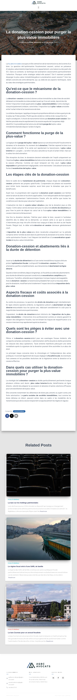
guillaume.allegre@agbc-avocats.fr (16, 678)
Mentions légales (12, 695)
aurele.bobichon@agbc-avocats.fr (16, 683)
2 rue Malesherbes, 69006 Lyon (38, 677)
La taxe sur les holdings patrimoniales (24, 503)
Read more (44, 511)
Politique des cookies (63, 695)
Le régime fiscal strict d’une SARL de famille (27, 566)
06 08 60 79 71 (13, 687)
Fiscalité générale (19, 411)
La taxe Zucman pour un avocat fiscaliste (26, 633)
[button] (38, 7)
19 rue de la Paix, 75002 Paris (37, 679)
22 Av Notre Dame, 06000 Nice (38, 682)
